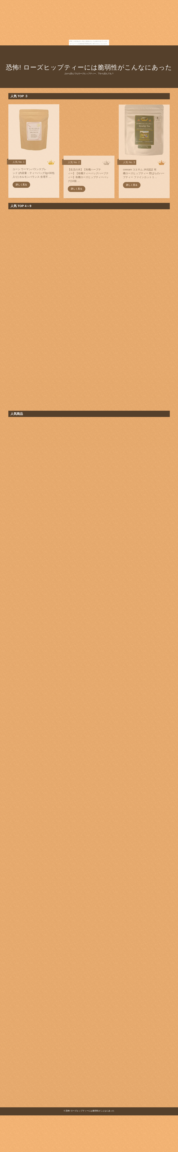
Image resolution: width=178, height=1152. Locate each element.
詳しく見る (21, 187)
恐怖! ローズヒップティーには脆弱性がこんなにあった (89, 67)
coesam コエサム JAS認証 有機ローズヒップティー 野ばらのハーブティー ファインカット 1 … (143, 176)
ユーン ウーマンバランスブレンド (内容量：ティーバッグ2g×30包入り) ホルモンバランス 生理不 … (33, 176)
